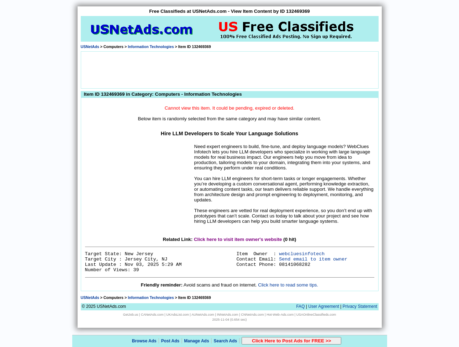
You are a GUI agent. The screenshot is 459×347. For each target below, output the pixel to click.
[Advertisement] (229, 69)
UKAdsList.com (177, 314)
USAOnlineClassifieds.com (316, 314)
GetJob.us (130, 314)
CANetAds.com (152, 314)
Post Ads (170, 340)
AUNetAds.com (202, 314)
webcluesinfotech (302, 254)
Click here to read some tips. (288, 285)
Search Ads (225, 340)
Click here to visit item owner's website (238, 239)
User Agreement (323, 306)
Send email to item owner (313, 259)
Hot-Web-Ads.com (280, 314)
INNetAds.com (227, 314)
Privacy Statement (360, 306)
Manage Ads (196, 340)
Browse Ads (144, 340)
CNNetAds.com (252, 314)
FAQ (300, 306)
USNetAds (90, 46)
